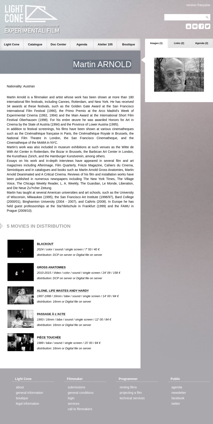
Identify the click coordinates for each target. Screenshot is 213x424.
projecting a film (131, 392)
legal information (27, 403)
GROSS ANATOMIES (51, 267)
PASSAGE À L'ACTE (51, 314)
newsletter (179, 392)
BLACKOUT (45, 244)
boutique (22, 398)
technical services (132, 398)
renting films (128, 387)
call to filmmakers (80, 409)
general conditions (81, 392)
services (73, 403)
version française (198, 5)
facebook (178, 398)
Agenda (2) (201, 43)
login (71, 398)
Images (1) (156, 43)
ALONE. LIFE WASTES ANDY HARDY (63, 290)
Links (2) (179, 43)
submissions (76, 387)
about (20, 387)
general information (29, 392)
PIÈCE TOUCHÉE (49, 337)
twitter (176, 403)
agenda (177, 387)
